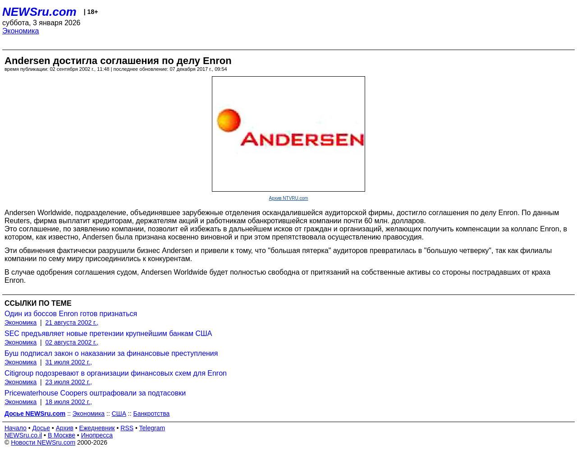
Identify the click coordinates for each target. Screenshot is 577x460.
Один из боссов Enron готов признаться (71, 313)
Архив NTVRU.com (288, 198)
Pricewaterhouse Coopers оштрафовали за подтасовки (95, 393)
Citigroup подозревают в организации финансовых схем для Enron (116, 373)
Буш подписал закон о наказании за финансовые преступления (111, 353)
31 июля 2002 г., (69, 362)
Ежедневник (97, 428)
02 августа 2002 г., (72, 342)
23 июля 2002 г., (69, 382)
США (119, 413)
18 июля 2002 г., (69, 401)
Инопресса (97, 435)
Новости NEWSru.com (43, 442)
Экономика (20, 31)
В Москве (61, 435)
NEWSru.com (39, 11)
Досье (41, 428)
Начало (16, 428)
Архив (64, 428)
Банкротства (151, 413)
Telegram (152, 428)
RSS (126, 428)
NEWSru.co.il (23, 435)
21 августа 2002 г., (72, 322)
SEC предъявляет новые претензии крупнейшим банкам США (108, 333)
